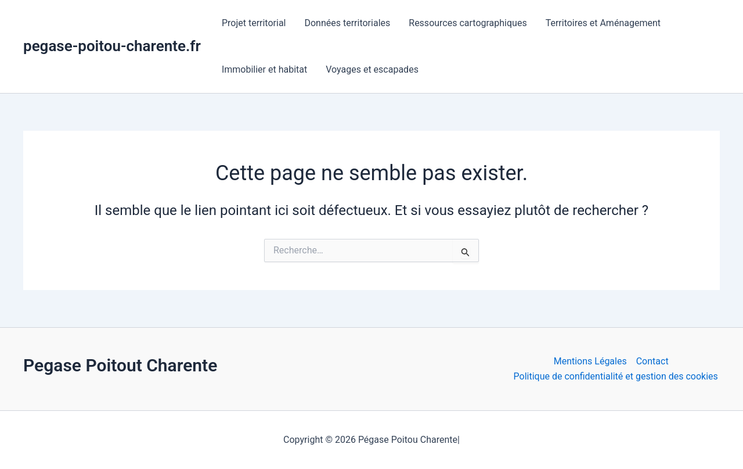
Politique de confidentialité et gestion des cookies (616, 376)
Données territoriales (347, 22)
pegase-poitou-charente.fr (112, 46)
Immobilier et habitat (264, 69)
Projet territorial (254, 22)
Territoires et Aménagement (603, 22)
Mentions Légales (590, 361)
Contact (652, 361)
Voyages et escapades (372, 69)
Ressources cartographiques (467, 22)
